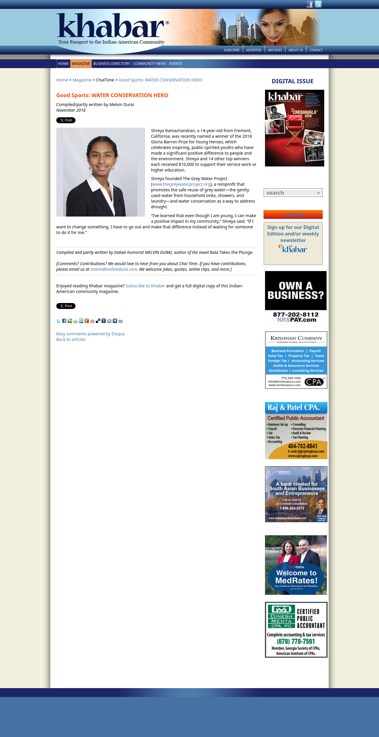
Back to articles (71, 339)
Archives (275, 50)
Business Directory (111, 63)
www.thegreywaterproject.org (181, 184)
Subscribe (232, 50)
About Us (295, 50)
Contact (316, 50)
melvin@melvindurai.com (113, 269)
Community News (149, 63)
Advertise (253, 50)
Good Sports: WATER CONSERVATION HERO (161, 80)
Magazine (81, 63)
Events (175, 63)
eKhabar (295, 214)
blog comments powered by (90, 334)
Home (63, 63)
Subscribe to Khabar (145, 286)
